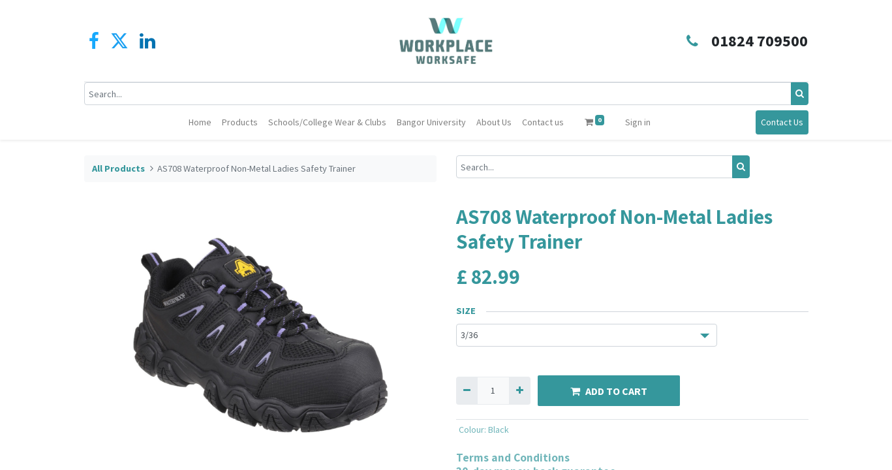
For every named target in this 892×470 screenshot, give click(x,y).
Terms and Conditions (513, 457)
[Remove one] (467, 391)
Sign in (638, 122)
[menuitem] (200, 122)
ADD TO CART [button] (608, 391)
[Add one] (520, 391)
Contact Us (782, 122)
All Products (118, 168)
